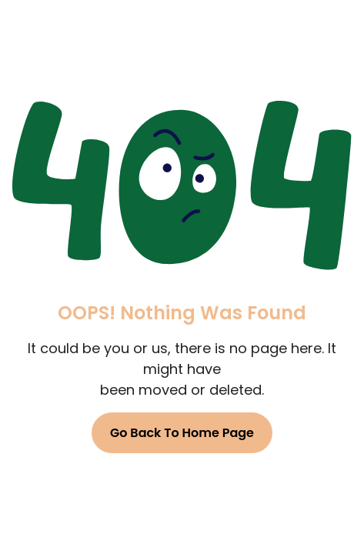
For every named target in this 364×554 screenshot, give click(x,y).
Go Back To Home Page (182, 433)
